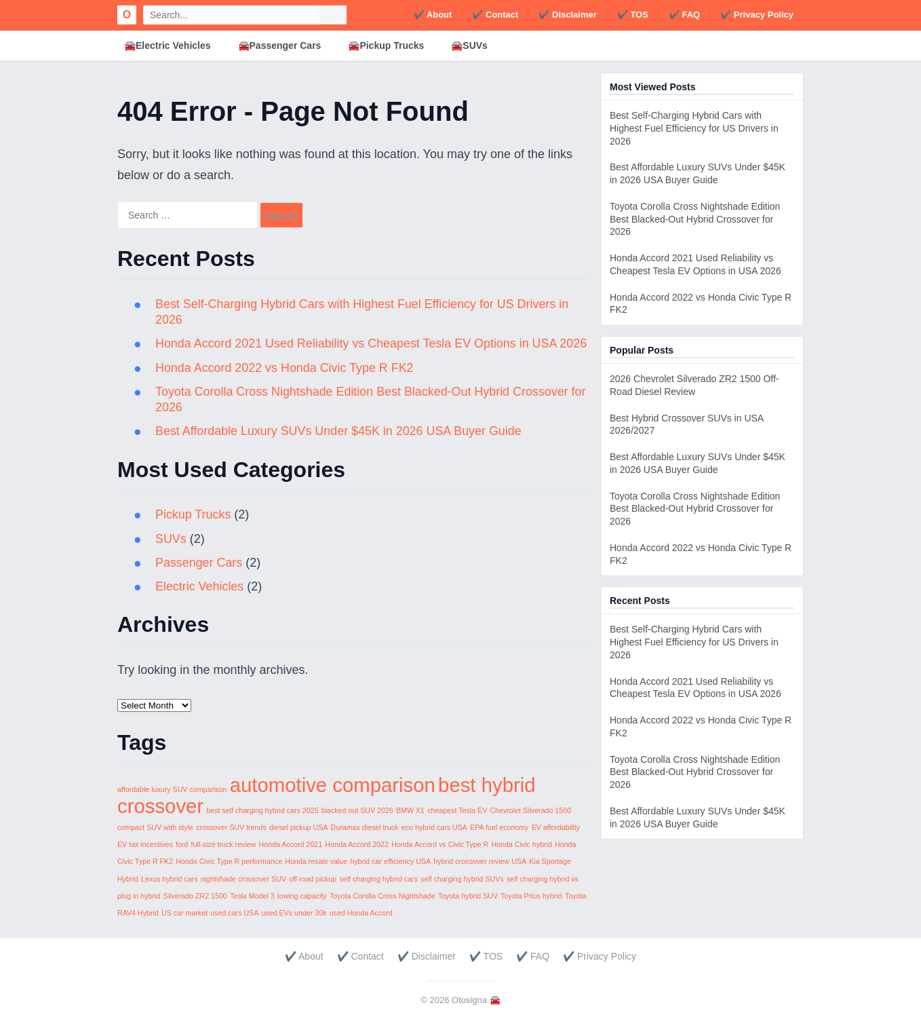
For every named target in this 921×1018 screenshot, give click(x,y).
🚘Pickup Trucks (386, 45)
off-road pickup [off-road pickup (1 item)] (312, 879)
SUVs (171, 539)
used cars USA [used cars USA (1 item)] (234, 913)
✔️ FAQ (684, 15)
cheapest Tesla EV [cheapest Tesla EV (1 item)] (457, 810)
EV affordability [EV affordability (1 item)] (556, 827)
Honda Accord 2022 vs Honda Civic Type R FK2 (285, 368)
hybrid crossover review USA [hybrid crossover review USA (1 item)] (479, 861)
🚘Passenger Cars (279, 45)
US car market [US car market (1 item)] (184, 913)
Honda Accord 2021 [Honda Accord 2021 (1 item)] (291, 844)
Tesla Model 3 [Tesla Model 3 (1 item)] (252, 896)
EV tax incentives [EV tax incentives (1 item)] (145, 844)
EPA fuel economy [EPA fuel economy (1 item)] (499, 827)
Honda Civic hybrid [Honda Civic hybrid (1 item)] (521, 844)
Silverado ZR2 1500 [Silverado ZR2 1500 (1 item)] (195, 896)
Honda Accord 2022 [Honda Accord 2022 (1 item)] (357, 844)
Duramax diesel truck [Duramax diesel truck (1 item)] (365, 827)
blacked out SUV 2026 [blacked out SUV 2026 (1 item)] (357, 810)
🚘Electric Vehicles (167, 45)
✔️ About (433, 15)
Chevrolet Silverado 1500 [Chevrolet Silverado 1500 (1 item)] (530, 810)
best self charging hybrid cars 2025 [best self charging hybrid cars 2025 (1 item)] (262, 810)
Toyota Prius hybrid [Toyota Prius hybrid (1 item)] (531, 896)
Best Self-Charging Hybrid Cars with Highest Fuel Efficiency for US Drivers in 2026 (694, 128)
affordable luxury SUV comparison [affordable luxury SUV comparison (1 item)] (172, 789)
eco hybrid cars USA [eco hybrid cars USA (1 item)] (434, 827)
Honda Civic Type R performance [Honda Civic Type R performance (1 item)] (229, 861)
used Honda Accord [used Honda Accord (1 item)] (361, 913)
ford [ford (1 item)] (182, 844)
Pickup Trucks (193, 514)
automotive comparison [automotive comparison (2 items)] (332, 785)
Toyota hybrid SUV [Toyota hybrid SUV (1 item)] (468, 896)
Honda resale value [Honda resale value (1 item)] (316, 861)
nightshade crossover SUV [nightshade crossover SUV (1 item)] (243, 879)
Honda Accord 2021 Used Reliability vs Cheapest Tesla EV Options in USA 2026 (372, 343)
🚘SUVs (469, 45)
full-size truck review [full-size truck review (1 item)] (223, 844)
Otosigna (469, 1000)
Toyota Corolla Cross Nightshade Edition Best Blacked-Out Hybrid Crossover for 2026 (695, 219)
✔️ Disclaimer (567, 15)
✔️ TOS (632, 15)
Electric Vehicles (199, 586)
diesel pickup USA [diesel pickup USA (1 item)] (298, 827)
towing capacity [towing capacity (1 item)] (302, 896)
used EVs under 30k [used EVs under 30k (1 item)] (294, 913)
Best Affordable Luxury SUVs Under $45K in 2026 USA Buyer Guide (339, 431)
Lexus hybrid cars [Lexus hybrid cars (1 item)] (169, 879)
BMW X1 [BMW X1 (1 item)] (410, 810)
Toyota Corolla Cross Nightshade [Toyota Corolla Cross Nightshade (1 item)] (382, 896)
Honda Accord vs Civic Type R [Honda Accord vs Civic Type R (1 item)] (439, 844)
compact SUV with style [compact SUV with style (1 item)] (155, 827)
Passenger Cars (199, 562)
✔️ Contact (495, 15)
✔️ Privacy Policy (756, 15)
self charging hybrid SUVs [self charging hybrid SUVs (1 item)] (462, 879)
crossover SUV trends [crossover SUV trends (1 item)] (231, 827)
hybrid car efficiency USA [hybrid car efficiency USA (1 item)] (390, 861)
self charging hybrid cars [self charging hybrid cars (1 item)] (378, 879)
